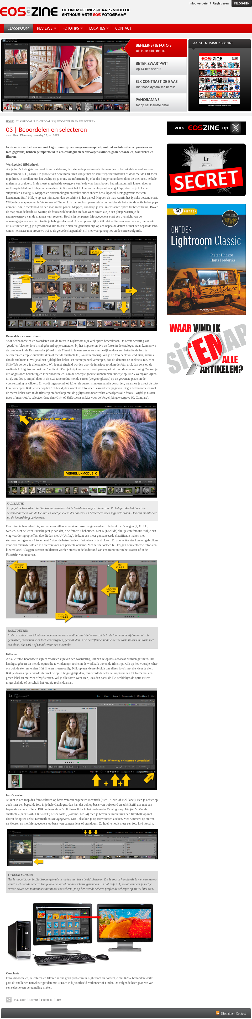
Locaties (97, 28)
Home (10, 121)
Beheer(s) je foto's (153, 45)
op (30, 135)
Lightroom (42, 121)
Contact (241, 1013)
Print (58, 999)
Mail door (19, 999)
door (8, 135)
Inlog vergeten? (200, 3)
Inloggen (241, 3)
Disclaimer (228, 1013)
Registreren (221, 3)
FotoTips (71, 28)
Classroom (24, 121)
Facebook (46, 999)
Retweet (33, 999)
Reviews (44, 28)
